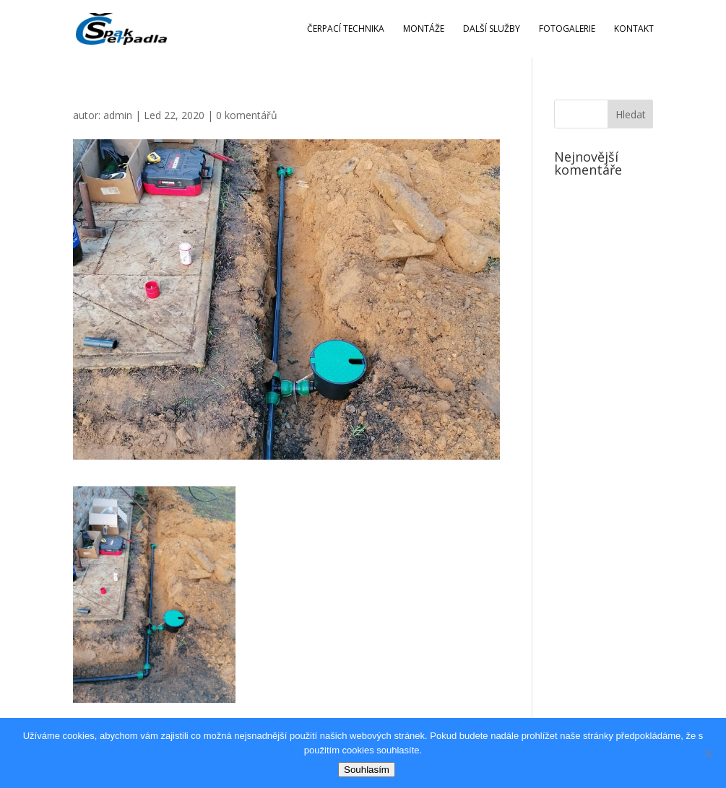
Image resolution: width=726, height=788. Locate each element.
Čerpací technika (345, 29)
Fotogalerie (567, 29)
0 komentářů (246, 115)
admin (117, 115)
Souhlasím (366, 769)
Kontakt (634, 29)
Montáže (423, 29)
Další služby (491, 29)
